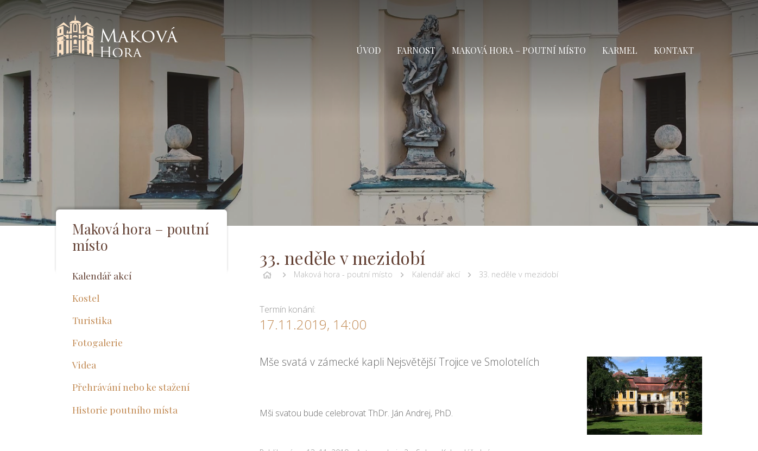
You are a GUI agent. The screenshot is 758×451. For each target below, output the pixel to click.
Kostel (85, 297)
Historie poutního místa (125, 409)
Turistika (92, 320)
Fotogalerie (97, 342)
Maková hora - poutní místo (343, 274)
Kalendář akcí (436, 274)
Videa (84, 364)
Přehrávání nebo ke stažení (131, 386)
